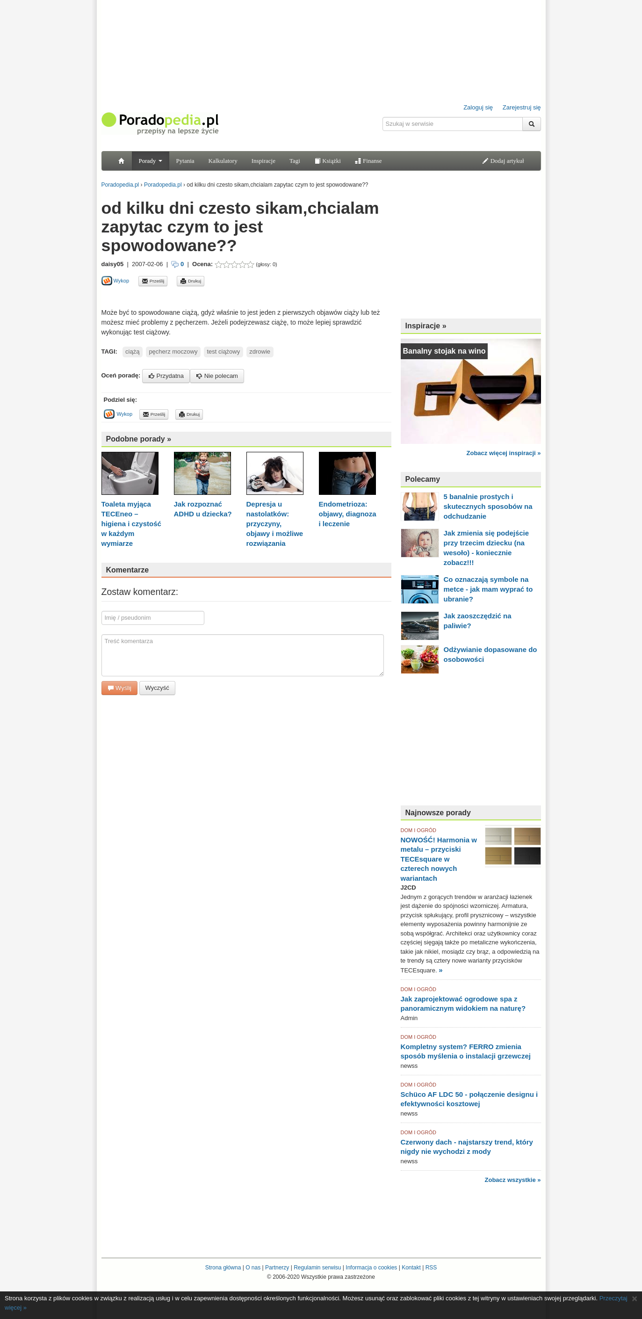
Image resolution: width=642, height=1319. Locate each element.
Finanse (368, 160)
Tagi (294, 160)
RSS (431, 1267)
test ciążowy (223, 351)
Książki (327, 160)
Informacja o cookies (371, 1267)
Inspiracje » (426, 326)
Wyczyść (157, 687)
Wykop (115, 280)
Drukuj (190, 281)
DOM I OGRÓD (418, 830)
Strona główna (223, 1267)
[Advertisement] (210, 296)
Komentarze (127, 570)
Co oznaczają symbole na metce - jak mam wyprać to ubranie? (488, 589)
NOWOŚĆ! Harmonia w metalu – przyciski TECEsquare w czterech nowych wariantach (439, 859)
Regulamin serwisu (317, 1267)
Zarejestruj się (522, 107)
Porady (150, 160)
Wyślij (119, 687)
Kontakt (411, 1267)
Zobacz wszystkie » (513, 1179)
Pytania (185, 160)
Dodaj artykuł (503, 160)
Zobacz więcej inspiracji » (504, 453)
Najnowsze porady (438, 813)
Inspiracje (263, 160)
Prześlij (153, 281)
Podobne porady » (139, 439)
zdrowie (259, 351)
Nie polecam (217, 375)
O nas (252, 1267)
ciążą (132, 351)
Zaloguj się (478, 107)
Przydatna (166, 375)
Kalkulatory (223, 160)
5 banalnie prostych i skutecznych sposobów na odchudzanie (488, 506)
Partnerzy (277, 1267)
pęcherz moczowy (173, 351)
